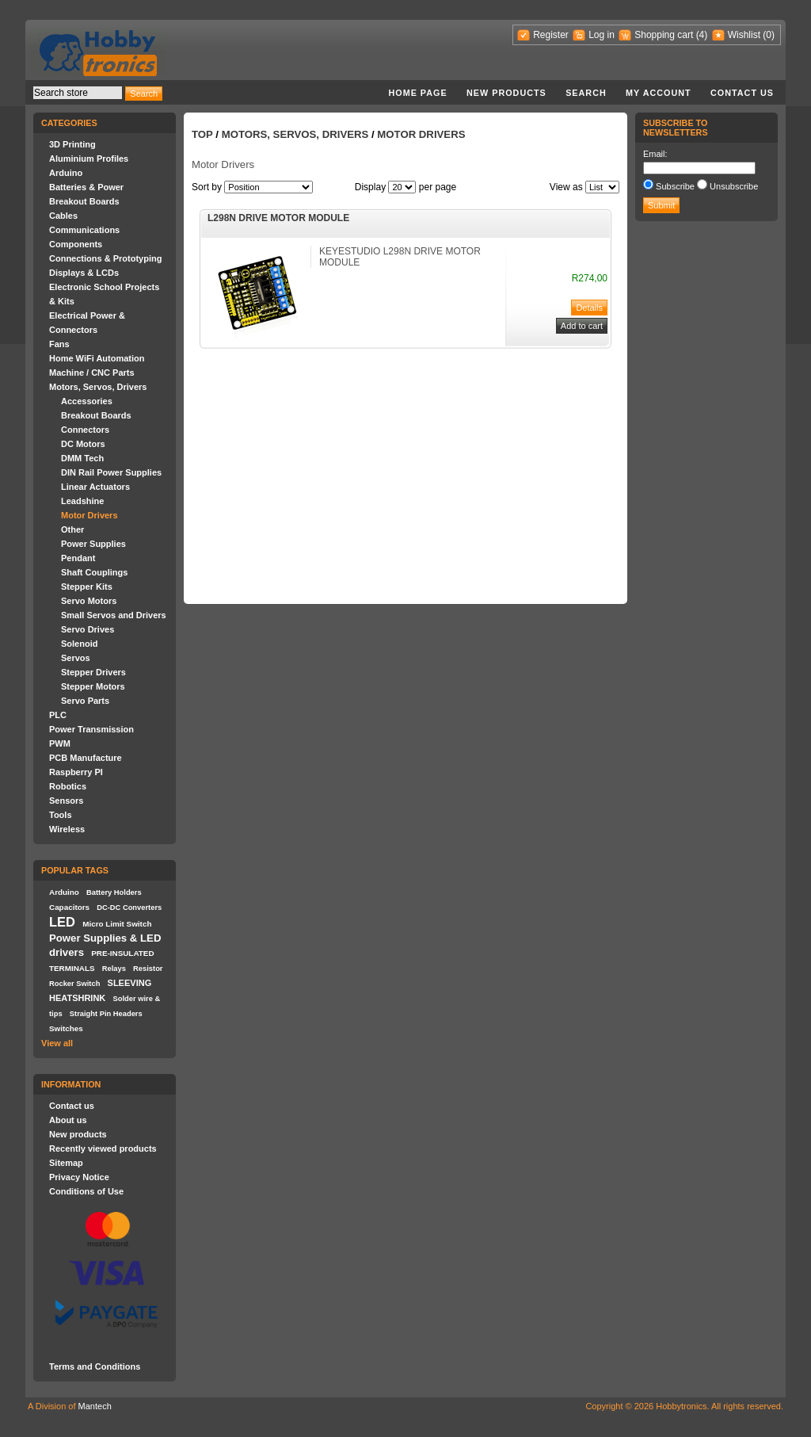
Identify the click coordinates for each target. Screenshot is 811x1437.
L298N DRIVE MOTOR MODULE (278, 218)
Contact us (742, 92)
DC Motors (83, 444)
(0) (769, 34)
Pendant (78, 558)
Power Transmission (91, 729)
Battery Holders (114, 892)
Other (72, 529)
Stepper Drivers (93, 672)
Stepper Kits (86, 586)
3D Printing (72, 144)
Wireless (67, 829)
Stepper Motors (93, 686)
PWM (59, 743)
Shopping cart (663, 34)
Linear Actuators (95, 486)
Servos (75, 658)
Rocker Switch (74, 984)
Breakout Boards (84, 201)
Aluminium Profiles (88, 158)
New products (506, 92)
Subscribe (675, 186)
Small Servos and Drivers (113, 615)
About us (68, 1120)
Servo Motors (88, 601)
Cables (63, 215)
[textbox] (77, 92)
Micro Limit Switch (116, 923)
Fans (59, 344)
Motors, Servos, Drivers (98, 387)
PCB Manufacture (85, 757)
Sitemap (66, 1163)
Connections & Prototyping (105, 258)
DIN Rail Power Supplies (111, 472)
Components (75, 244)
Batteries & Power (86, 187)
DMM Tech (82, 458)
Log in (601, 34)
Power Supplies (93, 543)
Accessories (86, 401)
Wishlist (744, 34)
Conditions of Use (86, 1191)
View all (57, 1043)
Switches (66, 1028)
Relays (114, 969)
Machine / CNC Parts (92, 372)
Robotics (67, 786)
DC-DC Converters (129, 908)
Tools (60, 815)
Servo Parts (85, 700)
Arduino (65, 173)
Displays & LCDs (84, 272)
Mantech (95, 1406)
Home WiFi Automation (96, 358)
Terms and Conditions (94, 1366)
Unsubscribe (734, 186)
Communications (84, 230)
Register (551, 34)
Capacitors (69, 907)
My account (658, 92)
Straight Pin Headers (106, 1014)
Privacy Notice (79, 1177)
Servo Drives (87, 629)
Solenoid (79, 643)
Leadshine (82, 501)
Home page (417, 92)
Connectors (85, 429)
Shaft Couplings (94, 572)
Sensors (66, 800)
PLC (58, 715)
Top (202, 134)
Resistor (147, 969)
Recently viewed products (103, 1148)
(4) (702, 34)
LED (62, 922)
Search (586, 92)
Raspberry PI (76, 772)
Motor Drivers (89, 515)
